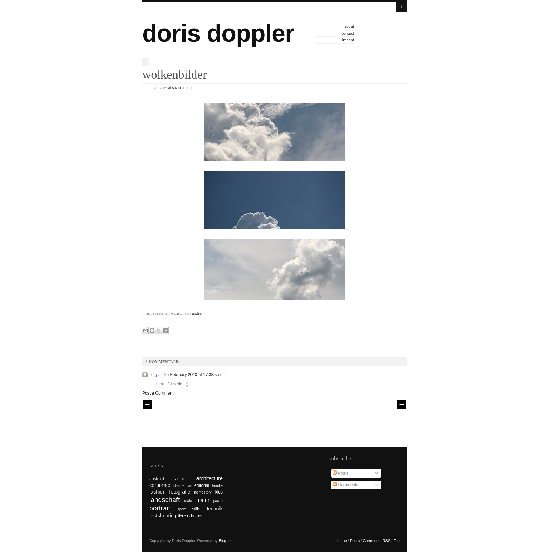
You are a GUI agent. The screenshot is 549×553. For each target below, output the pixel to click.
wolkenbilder (174, 74)
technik (215, 508)
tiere (182, 515)
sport (181, 509)
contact (347, 33)
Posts (340, 473)
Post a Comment (157, 393)
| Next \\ (401, 404)
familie (217, 485)
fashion (157, 492)
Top (397, 541)
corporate (160, 485)
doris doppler (218, 33)
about (349, 26)
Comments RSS (376, 541)
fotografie (179, 492)
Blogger (225, 541)
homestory (202, 492)
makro (189, 500)
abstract (174, 87)
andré (196, 313)
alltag (180, 478)
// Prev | (147, 404)
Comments (345, 484)
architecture (209, 478)
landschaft (164, 499)
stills (196, 508)
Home (341, 541)
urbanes (194, 515)
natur (187, 87)
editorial (201, 485)
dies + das (182, 486)
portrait (159, 508)
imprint (348, 40)
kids (219, 492)
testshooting (162, 515)
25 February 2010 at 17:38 (189, 374)
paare (218, 500)
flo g (153, 374)
